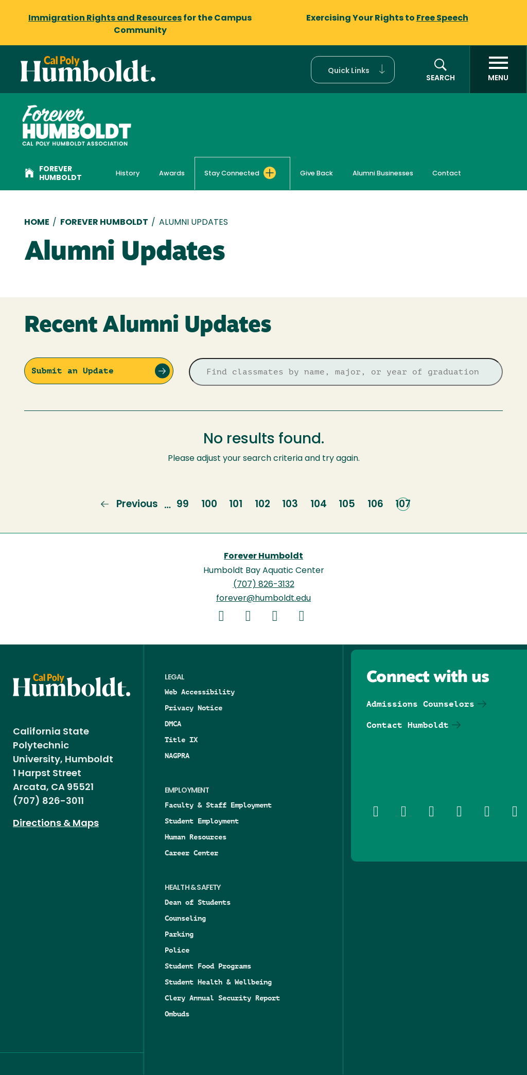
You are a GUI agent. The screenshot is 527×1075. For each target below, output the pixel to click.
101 (235, 504)
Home (36, 223)
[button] (353, 69)
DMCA (173, 724)
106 (375, 504)
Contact (446, 173)
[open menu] (498, 69)
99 (183, 504)
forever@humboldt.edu (263, 599)
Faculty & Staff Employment (218, 805)
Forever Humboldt (53, 174)
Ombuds (177, 1014)
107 (403, 504)
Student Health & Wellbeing (218, 982)
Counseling (185, 918)
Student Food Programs (208, 966)
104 (318, 504)
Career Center (191, 853)
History (127, 173)
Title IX (181, 740)
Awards (172, 173)
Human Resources (195, 837)
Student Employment (202, 821)
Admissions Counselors (420, 704)
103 (290, 504)
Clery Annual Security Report (222, 998)
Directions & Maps (56, 824)
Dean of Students (198, 902)
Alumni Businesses (383, 173)
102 (262, 504)
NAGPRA (177, 755)
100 (209, 504)
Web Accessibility (200, 692)
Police (177, 950)
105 (347, 504)
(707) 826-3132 (263, 585)
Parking (179, 934)
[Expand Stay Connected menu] (270, 173)
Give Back (316, 173)
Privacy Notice (193, 708)
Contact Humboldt (407, 725)
